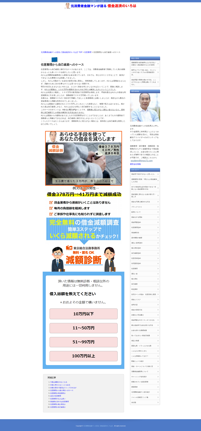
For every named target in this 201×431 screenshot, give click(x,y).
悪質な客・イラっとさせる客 (141, 346)
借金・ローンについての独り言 (142, 366)
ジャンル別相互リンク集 (139, 397)
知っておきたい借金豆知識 (140, 335)
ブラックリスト (136, 207)
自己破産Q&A (136, 253)
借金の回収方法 (136, 310)
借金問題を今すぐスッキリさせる (142, 320)
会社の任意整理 (55, 396)
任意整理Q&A (136, 227)
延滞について (136, 212)
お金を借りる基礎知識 (139, 330)
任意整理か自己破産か (58, 407)
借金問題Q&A (136, 222)
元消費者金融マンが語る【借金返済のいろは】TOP (61, 52)
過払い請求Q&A (136, 243)
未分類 (133, 402)
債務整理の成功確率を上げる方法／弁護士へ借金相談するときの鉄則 (143, 64)
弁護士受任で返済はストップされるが (63, 388)
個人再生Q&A (136, 248)
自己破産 (134, 284)
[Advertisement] (100, 29)
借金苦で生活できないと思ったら (142, 174)
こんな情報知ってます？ (139, 356)
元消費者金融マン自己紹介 (140, 392)
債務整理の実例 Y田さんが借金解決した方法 (144, 180)
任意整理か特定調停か (58, 393)
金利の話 (134, 305)
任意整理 (87, 52)
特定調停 (134, 289)
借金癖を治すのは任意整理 (59, 401)
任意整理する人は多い (58, 399)
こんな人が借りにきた (139, 351)
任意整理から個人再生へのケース (61, 390)
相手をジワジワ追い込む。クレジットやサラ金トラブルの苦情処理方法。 (143, 72)
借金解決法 (135, 232)
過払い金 (134, 274)
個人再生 (134, 279)
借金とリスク (136, 299)
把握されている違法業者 (139, 382)
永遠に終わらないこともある (60, 385)
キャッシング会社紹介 (139, 377)
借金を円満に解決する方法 (140, 202)
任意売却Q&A (136, 258)
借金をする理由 (136, 217)
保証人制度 (135, 341)
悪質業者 (134, 387)
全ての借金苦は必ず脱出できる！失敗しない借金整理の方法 (143, 188)
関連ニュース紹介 (137, 361)
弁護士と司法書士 (137, 315)
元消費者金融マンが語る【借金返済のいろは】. (99, 426)
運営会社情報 (135, 164)
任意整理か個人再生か (58, 404)
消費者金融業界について (139, 371)
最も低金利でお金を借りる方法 (142, 325)
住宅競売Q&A (136, 263)
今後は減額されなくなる (58, 382)
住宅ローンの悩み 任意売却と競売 (143, 294)
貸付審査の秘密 (136, 238)
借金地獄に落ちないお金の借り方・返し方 (143, 195)
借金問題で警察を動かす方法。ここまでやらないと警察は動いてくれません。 (143, 82)
